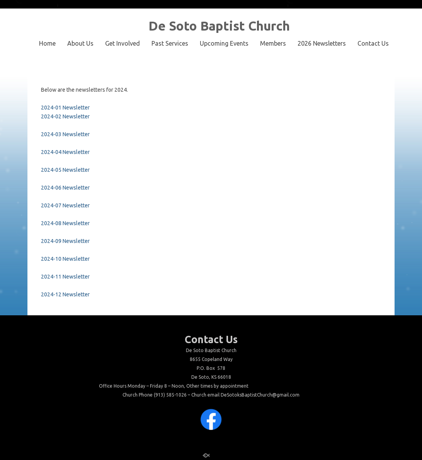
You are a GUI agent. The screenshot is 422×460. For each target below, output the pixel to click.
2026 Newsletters (322, 43)
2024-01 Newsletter (65, 107)
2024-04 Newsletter (65, 152)
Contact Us (373, 43)
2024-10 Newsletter (65, 259)
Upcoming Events (224, 43)
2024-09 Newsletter (65, 241)
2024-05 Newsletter (65, 170)
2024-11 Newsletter (65, 277)
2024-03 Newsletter (65, 134)
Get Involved (122, 43)
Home (47, 43)
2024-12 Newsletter (65, 294)
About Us (80, 43)
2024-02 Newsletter (65, 116)
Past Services (169, 43)
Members (273, 43)
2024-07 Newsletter (65, 205)
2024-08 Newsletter (65, 223)
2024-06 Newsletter (65, 188)
